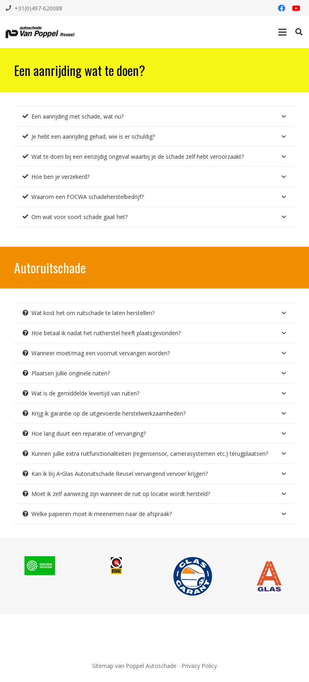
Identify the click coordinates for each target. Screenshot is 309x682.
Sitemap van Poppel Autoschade (134, 666)
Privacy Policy (199, 666)
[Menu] (282, 32)
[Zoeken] (299, 32)
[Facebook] (281, 8)
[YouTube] (296, 8)
